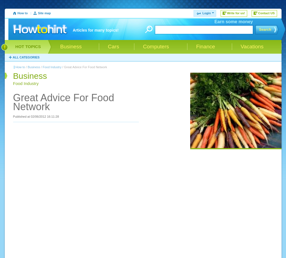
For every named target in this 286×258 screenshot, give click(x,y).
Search (265, 29)
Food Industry (52, 67)
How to (23, 13)
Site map (44, 13)
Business (34, 67)
